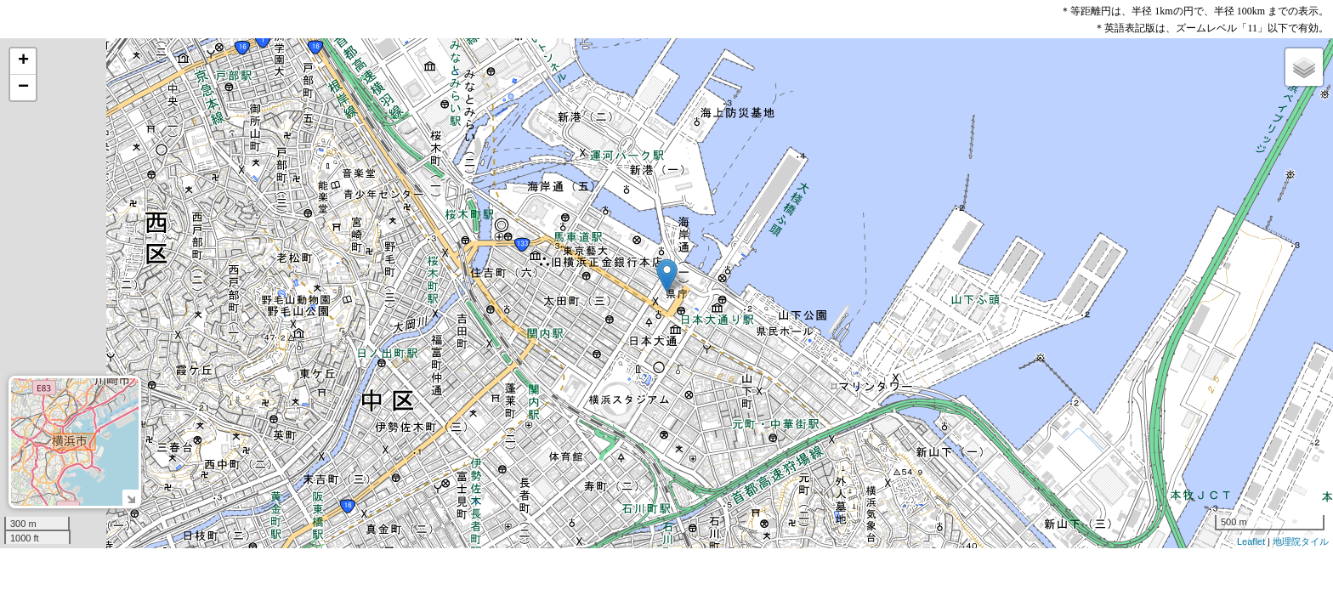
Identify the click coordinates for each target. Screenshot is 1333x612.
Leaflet (1251, 541)
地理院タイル (1301, 541)
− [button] (23, 87)
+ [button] (23, 61)
